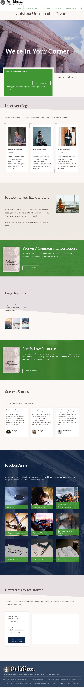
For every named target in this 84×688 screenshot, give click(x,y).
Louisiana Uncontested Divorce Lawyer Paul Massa (26, 674)
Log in (58, 674)
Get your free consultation (17, 640)
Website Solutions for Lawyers (48, 674)
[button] (81, 8)
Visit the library (31, 268)
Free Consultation (41, 83)
